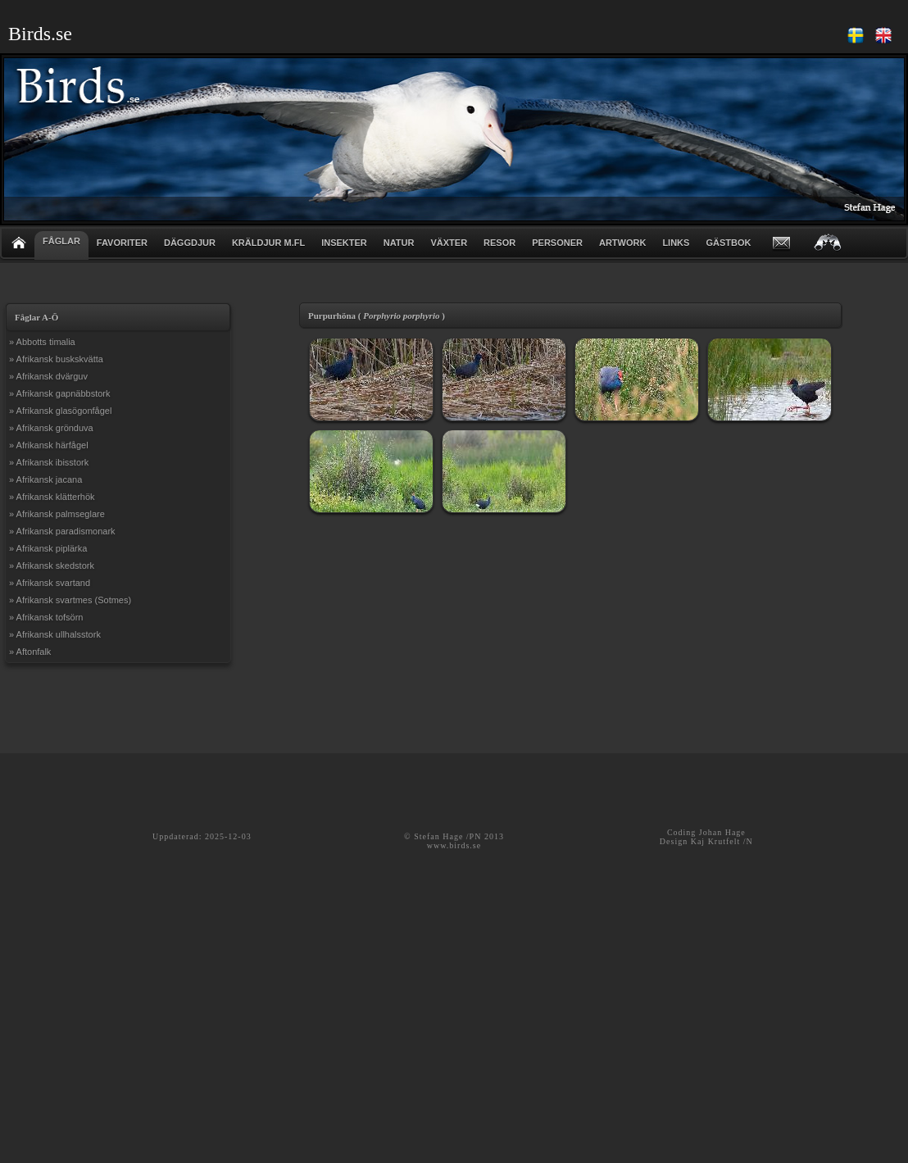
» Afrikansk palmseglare (57, 514)
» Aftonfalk (30, 651)
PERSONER (557, 243)
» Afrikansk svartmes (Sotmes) (70, 600)
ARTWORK (622, 243)
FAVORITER (122, 243)
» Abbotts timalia (42, 342)
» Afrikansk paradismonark (62, 531)
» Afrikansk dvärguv (48, 376)
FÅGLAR (61, 241)
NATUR (399, 243)
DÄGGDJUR (190, 243)
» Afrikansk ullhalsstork (55, 634)
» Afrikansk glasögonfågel (60, 411)
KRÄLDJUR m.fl (268, 243)
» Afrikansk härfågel (49, 445)
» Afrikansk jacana (45, 479)
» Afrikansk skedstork (51, 565)
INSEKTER (344, 243)
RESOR (499, 243)
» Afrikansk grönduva (51, 428)
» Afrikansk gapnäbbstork (60, 393)
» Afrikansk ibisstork (49, 462)
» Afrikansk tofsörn (46, 617)
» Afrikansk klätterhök (52, 497)
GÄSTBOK (728, 243)
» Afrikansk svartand (49, 583)
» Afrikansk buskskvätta (56, 359)
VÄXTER (448, 243)
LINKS (675, 243)
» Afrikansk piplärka (48, 548)
